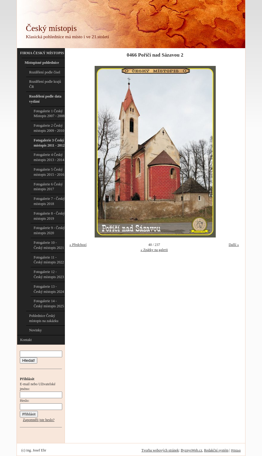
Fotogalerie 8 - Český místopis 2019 (49, 216)
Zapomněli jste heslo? (38, 420)
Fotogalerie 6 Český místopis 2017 (48, 186)
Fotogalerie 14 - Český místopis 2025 (49, 303)
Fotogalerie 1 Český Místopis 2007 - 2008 (49, 113)
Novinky (35, 330)
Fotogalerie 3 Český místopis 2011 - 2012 (49, 142)
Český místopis (51, 28)
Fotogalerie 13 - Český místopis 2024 (49, 289)
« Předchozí (78, 245)
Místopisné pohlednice (42, 62)
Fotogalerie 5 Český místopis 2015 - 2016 (49, 172)
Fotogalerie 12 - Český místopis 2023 (49, 274)
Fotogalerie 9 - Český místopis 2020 (49, 230)
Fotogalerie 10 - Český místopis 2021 (49, 245)
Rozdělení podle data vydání (45, 99)
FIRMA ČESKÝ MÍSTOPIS (42, 53)
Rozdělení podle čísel (44, 72)
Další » (234, 245)
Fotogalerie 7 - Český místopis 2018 (49, 201)
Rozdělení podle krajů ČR (45, 84)
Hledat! (28, 360)
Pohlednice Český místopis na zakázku (43, 318)
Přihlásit (236, 450)
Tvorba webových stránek (160, 450)
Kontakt (26, 340)
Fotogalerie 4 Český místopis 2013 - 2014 (49, 157)
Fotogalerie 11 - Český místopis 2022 (49, 260)
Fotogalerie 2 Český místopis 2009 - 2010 (49, 128)
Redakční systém (216, 450)
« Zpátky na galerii (154, 250)
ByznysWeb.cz (191, 450)
